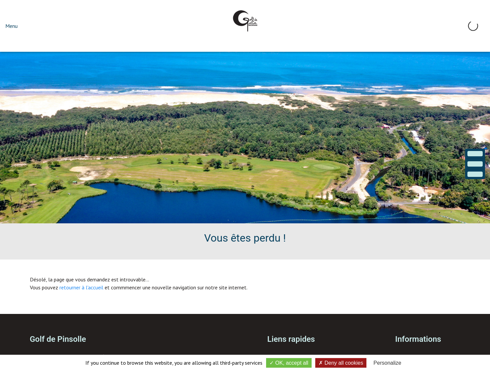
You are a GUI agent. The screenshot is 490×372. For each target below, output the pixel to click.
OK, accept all (288, 363)
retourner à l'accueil (81, 287)
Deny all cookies (341, 363)
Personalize (387, 363)
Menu (11, 26)
